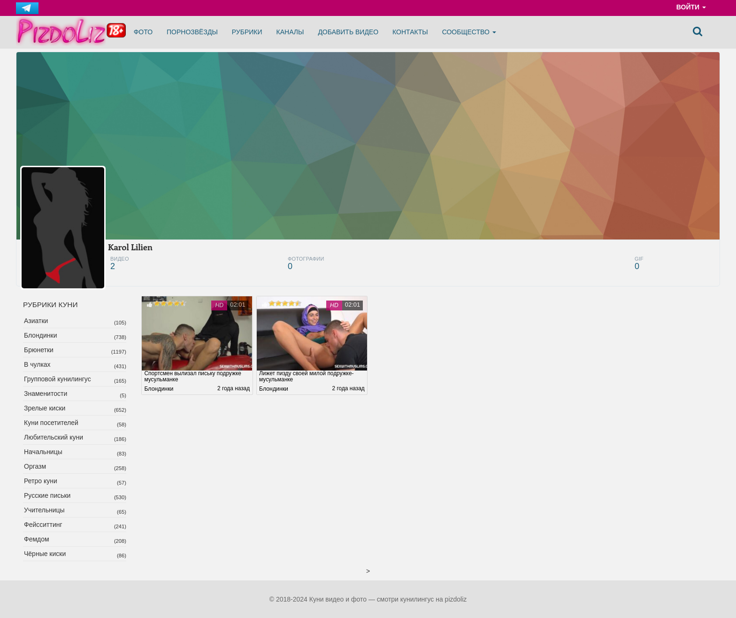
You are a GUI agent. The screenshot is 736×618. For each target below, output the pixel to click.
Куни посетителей (51, 422)
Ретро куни (40, 481)
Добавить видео (348, 32)
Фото (143, 32)
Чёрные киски (45, 553)
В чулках (37, 364)
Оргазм (35, 466)
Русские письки (47, 495)
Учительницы (44, 510)
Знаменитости (45, 393)
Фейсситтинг (43, 524)
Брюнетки (39, 350)
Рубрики (247, 32)
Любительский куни (53, 437)
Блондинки (40, 335)
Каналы (290, 32)
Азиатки (36, 320)
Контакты (410, 32)
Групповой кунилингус (57, 379)
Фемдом (36, 539)
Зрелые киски (44, 408)
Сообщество (469, 32)
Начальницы (43, 452)
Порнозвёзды (192, 32)
